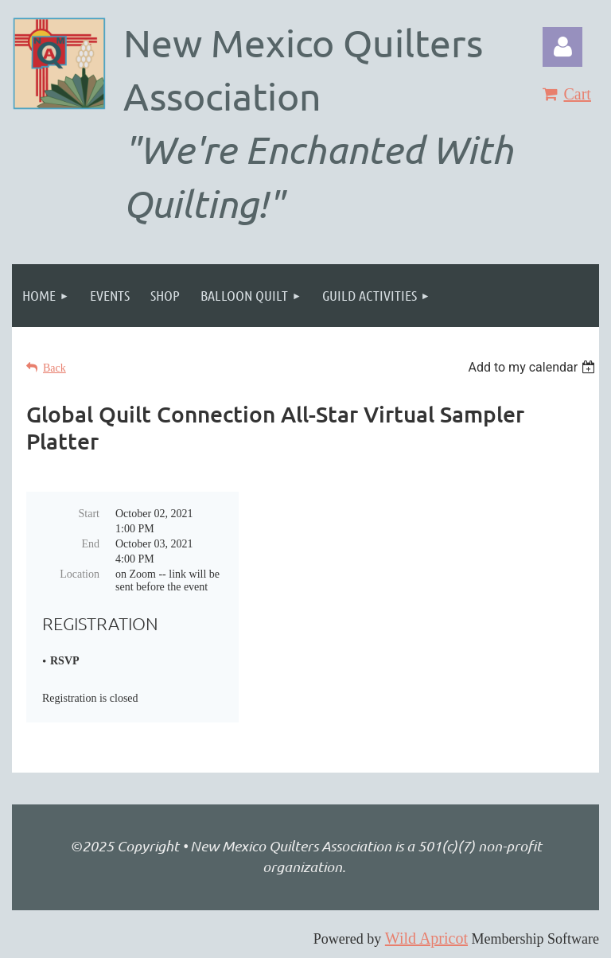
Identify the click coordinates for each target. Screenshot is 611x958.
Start (89, 514)
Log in (562, 47)
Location (79, 574)
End (90, 544)
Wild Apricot (426, 938)
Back (54, 368)
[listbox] (533, 367)
